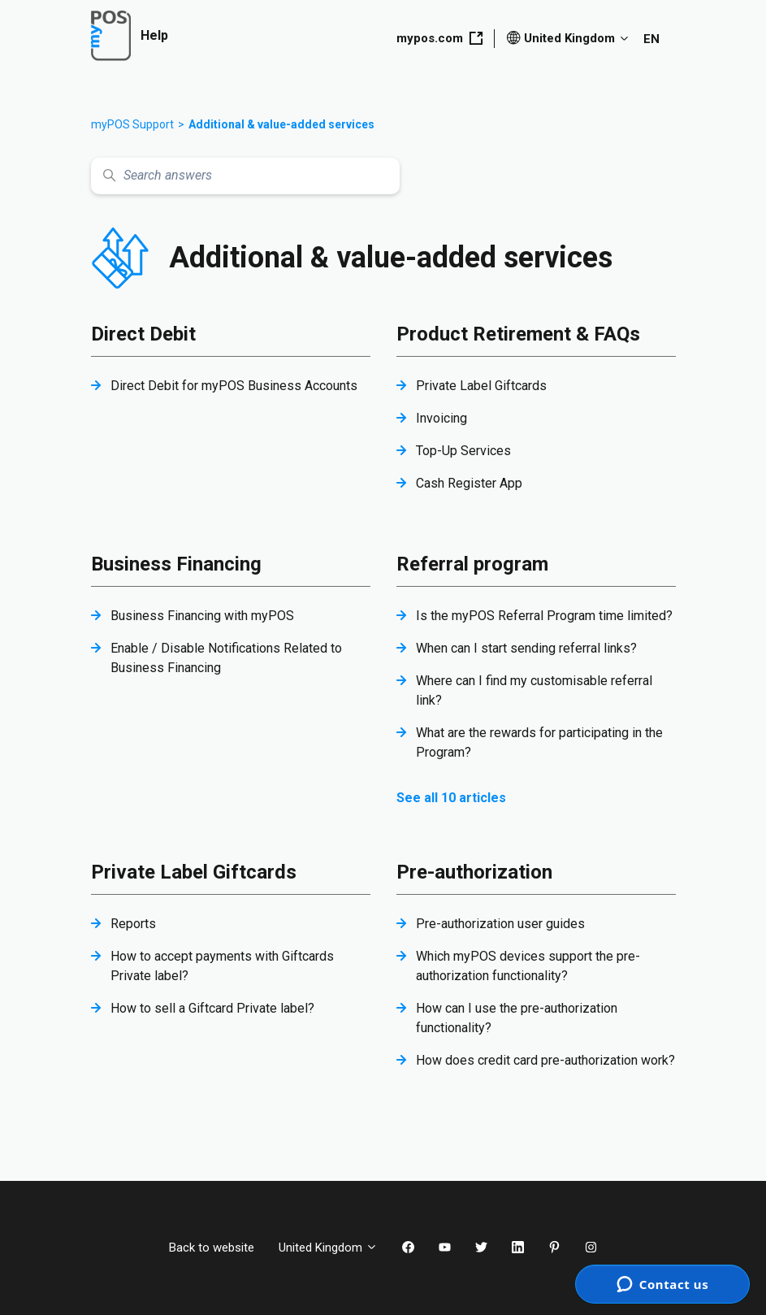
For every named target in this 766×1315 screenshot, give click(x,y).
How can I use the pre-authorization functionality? (516, 1017)
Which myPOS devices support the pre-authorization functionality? (528, 965)
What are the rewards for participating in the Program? (539, 742)
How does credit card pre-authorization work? (545, 1060)
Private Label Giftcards (481, 385)
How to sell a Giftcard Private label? (212, 1008)
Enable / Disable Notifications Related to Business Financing (226, 657)
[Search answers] (245, 176)
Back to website (211, 1247)
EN (651, 39)
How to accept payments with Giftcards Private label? (222, 965)
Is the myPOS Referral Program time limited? (544, 615)
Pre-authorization (474, 872)
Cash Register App (469, 483)
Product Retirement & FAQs (518, 334)
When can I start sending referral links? (526, 648)
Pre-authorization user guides (500, 923)
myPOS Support (132, 124)
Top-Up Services (463, 450)
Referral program (472, 564)
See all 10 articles (451, 797)
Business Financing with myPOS (202, 615)
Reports (133, 923)
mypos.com (439, 38)
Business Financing (176, 564)
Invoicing (441, 418)
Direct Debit (143, 334)
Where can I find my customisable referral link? (534, 690)
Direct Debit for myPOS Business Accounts (233, 385)
